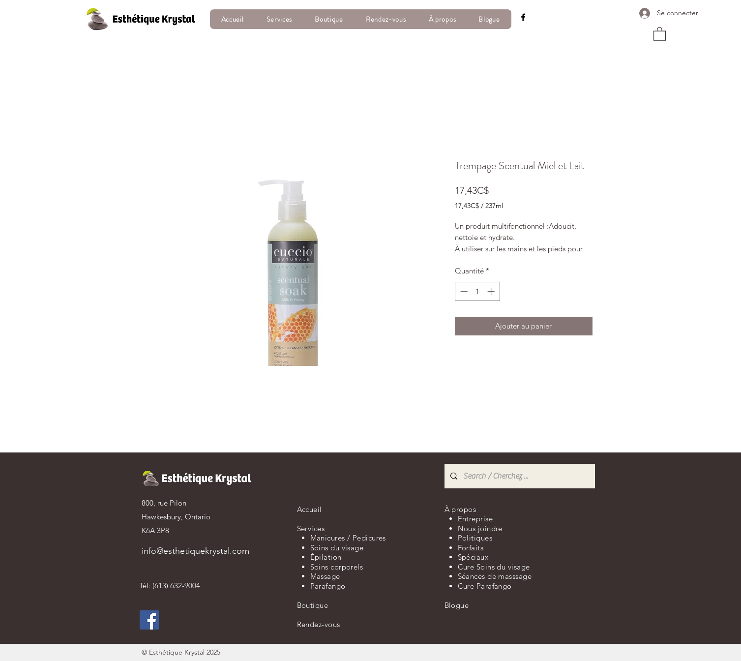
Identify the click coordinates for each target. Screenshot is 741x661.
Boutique (312, 605)
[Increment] (492, 291)
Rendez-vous (318, 624)
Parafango (328, 586)
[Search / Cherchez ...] (518, 476)
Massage (325, 576)
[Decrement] (463, 291)
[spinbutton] (477, 291)
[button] (659, 33)
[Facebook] (523, 17)
